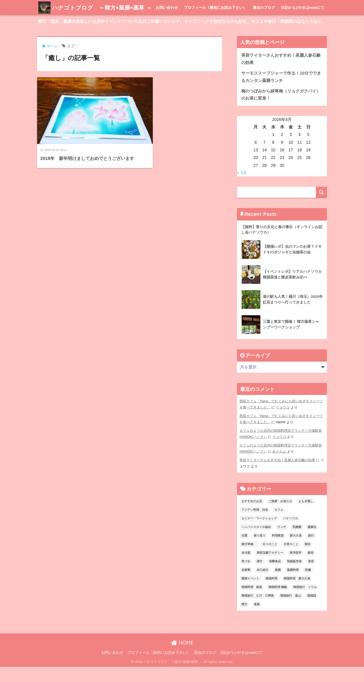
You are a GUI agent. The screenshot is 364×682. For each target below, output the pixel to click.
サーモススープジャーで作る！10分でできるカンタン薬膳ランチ (281, 92)
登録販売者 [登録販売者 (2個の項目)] (294, 576)
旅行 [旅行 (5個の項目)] (311, 550)
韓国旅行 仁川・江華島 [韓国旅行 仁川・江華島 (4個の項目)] (257, 611)
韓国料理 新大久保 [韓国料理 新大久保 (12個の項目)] (297, 593)
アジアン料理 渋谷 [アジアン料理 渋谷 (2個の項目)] (254, 525)
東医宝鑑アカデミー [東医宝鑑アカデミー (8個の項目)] (270, 568)
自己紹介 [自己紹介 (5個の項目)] (262, 585)
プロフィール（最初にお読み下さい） (215, 23)
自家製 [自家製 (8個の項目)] (245, 585)
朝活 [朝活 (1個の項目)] (307, 559)
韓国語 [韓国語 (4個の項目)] (311, 611)
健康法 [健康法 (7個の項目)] (312, 542)
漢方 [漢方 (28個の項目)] (260, 576)
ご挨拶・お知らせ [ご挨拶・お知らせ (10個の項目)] (280, 516)
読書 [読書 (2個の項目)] (308, 585)
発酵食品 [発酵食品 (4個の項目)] (275, 576)
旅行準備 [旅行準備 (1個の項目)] (248, 559)
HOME (182, 658)
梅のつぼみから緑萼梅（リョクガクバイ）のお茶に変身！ (281, 110)
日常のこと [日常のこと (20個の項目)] (291, 559)
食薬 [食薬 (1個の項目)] (257, 619)
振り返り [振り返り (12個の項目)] (260, 550)
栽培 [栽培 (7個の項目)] (310, 568)
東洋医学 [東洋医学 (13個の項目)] (295, 568)
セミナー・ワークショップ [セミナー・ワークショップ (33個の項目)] (259, 533)
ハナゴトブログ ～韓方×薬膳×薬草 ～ (97, 7)
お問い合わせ (167, 23)
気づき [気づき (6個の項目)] (245, 576)
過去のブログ (264, 23)
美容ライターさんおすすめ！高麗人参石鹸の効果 (281, 74)
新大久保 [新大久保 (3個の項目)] (296, 550)
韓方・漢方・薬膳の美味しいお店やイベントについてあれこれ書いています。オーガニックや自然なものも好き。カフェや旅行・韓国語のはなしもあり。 (182, 36)
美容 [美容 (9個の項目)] (311, 576)
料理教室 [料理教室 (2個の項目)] (278, 550)
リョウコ (283, 422)
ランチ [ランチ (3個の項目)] (281, 542)
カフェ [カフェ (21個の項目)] (278, 525)
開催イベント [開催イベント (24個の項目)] (250, 593)
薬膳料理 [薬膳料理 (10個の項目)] (293, 585)
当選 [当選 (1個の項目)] (244, 550)
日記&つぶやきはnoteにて (303, 23)
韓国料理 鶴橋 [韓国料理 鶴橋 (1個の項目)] (277, 602)
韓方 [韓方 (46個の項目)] (244, 619)
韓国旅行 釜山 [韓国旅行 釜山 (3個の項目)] (290, 611)
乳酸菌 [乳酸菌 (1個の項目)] (297, 542)
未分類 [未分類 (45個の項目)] (245, 568)
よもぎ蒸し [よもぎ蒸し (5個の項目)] (305, 516)
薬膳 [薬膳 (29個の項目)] (278, 585)
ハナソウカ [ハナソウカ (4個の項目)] (290, 533)
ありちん (279, 467)
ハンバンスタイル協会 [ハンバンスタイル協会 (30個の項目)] (256, 542)
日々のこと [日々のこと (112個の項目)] (270, 559)
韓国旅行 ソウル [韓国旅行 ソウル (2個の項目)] (305, 602)
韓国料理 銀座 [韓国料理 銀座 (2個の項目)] (251, 602)
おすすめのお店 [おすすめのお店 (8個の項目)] (251, 516)
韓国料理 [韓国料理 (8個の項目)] (271, 593)
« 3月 (242, 188)
